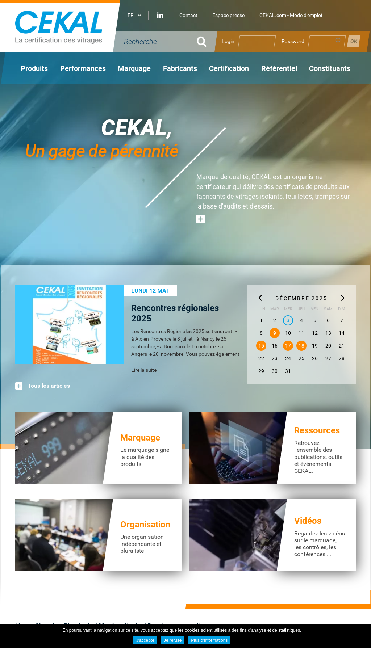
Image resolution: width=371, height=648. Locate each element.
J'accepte (145, 640)
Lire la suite (144, 370)
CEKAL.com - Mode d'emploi (290, 15)
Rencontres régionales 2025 (175, 313)
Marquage (140, 438)
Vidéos (307, 521)
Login (228, 41)
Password (293, 41)
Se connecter (353, 41)
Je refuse (173, 640)
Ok (201, 41)
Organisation (145, 524)
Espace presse (228, 15)
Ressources (317, 430)
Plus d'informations (209, 640)
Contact (188, 15)
